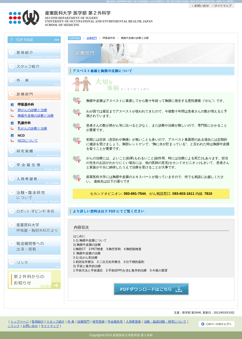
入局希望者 (133, 321)
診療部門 (92, 38)
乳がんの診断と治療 (32, 128)
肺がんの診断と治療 (32, 110)
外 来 (71, 321)
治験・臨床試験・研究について (165, 321)
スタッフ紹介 (55, 321)
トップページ (20, 321)
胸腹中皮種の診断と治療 (36, 115)
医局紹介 (38, 321)
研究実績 (99, 321)
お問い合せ (30, 326)
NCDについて (28, 140)
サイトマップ (50, 326)
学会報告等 (115, 321)
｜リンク (14, 326)
